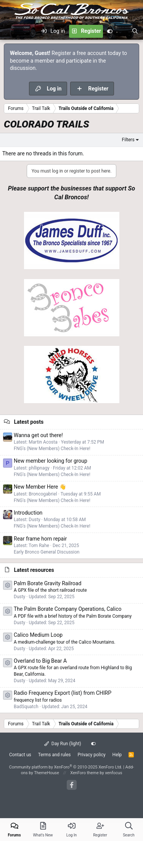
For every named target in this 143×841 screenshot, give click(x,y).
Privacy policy (91, 754)
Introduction (28, 513)
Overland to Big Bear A (40, 661)
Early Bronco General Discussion (46, 552)
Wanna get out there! (38, 435)
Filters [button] (128, 139)
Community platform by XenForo (65, 767)
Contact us (20, 754)
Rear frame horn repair (40, 539)
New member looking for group (50, 461)
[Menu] (10, 31)
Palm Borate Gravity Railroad (47, 583)
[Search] (135, 31)
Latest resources (34, 570)
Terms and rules (54, 754)
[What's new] (122, 31)
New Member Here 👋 (40, 487)
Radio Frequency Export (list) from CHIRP (62, 693)
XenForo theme (84, 772)
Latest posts (28, 422)
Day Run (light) (62, 743)
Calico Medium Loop (38, 635)
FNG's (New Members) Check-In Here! (52, 448)
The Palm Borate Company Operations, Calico (67, 609)
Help (117, 754)
